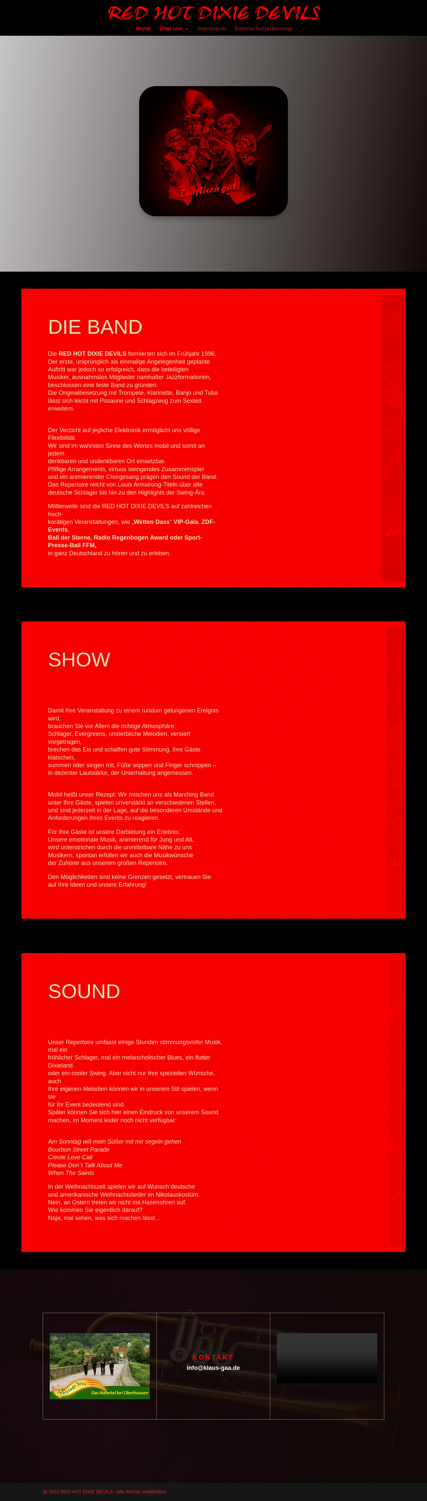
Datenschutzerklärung (263, 28)
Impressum (212, 28)
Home (143, 28)
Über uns (170, 28)
